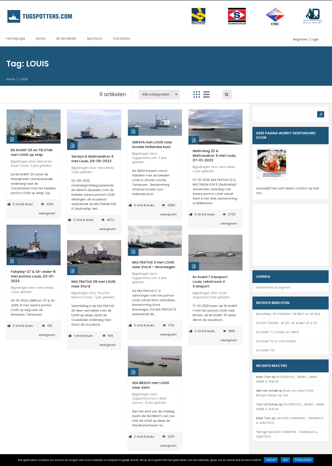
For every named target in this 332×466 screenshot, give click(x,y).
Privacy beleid (303, 460)
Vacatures (121, 38)
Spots (40, 38)
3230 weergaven (168, 441)
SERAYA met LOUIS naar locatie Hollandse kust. (152, 144)
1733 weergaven (168, 330)
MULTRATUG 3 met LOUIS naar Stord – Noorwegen (153, 264)
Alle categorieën (156, 94)
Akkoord (270, 460)
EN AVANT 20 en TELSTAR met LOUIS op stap (32, 152)
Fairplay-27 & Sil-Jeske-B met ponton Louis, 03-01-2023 (33, 276)
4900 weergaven (168, 209)
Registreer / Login (306, 39)
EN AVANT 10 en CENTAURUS (276, 341)
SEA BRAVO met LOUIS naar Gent (150, 385)
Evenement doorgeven (273, 287)
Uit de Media (66, 38)
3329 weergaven (47, 208)
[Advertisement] (290, 234)
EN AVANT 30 (265, 350)
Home (10, 79)
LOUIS (24, 79)
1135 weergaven (47, 330)
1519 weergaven (107, 340)
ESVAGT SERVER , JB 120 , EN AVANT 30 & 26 (286, 323)
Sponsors (94, 38)
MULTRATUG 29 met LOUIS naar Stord (93, 284)
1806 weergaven (229, 335)
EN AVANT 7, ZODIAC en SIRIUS (277, 332)
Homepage (15, 38)
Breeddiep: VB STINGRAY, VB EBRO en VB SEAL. (288, 314)
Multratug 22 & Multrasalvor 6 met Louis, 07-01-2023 (214, 155)
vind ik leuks (20, 204)
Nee (285, 460)
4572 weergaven (107, 224)
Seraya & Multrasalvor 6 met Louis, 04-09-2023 (92, 159)
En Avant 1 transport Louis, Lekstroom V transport (210, 282)
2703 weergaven (229, 219)
